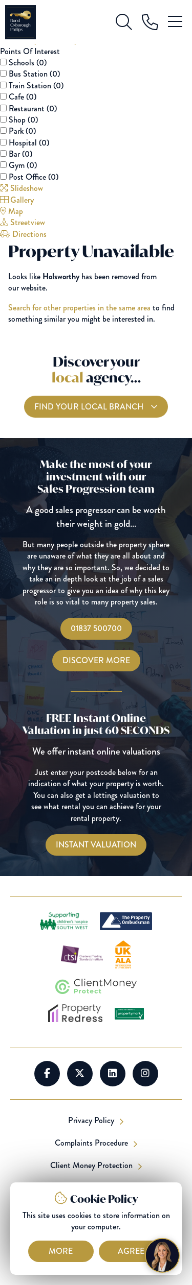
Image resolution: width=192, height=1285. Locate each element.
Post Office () (33, 177)
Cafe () (22, 97)
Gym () (23, 165)
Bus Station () (34, 74)
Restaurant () (33, 108)
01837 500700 (96, 628)
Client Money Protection (92, 1165)
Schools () (28, 62)
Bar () (20, 154)
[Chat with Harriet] (162, 1255)
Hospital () (29, 143)
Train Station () (36, 85)
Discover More (96, 660)
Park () (22, 131)
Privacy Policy (92, 1120)
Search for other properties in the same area (79, 307)
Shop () (23, 120)
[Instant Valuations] (96, 845)
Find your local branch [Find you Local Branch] (89, 412)
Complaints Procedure (92, 1143)
